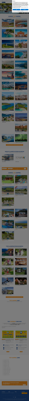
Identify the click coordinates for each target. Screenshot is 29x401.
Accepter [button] (24, 9)
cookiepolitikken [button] (26, 4)
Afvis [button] (16, 9)
